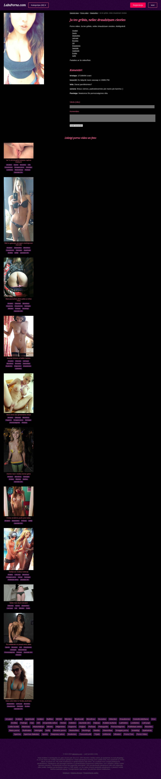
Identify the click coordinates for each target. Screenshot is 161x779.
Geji (32, 723)
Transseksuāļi (85, 734)
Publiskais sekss (13, 579)
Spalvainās (147, 730)
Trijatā (96, 734)
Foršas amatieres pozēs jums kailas (19, 518)
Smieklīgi (135, 730)
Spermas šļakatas (31, 734)
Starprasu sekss (58, 734)
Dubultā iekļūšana (140, 719)
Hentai (20, 577)
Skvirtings (26, 308)
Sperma (17, 734)
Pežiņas (27, 170)
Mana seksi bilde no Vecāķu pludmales (19, 701)
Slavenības (26, 363)
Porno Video (142, 734)
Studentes (9, 306)
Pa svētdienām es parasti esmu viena (18, 644)
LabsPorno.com (15, 5)
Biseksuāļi (79, 719)
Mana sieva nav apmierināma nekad (19, 415)
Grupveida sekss (50, 723)
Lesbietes (10, 170)
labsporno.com (77, 754)
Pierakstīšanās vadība (90, 773)
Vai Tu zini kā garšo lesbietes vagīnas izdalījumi (18, 161)
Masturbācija (19, 170)
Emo (153, 719)
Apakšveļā (27, 250)
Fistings (23, 723)
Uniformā (107, 734)
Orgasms (8, 420)
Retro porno (14, 730)
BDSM (59, 719)
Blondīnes (27, 247)
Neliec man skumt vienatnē (19, 603)
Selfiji (16, 252)
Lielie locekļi (14, 727)
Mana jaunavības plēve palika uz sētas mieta (19, 300)
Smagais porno (19, 167)
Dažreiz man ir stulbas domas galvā (19, 474)
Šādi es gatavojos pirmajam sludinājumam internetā (19, 244)
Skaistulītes (17, 247)
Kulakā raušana (109, 723)
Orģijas (82, 727)
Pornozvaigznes (15, 422)
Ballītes (25, 479)
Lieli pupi (26, 361)
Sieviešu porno (59, 730)
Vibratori (18, 655)
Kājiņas (97, 723)
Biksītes (10, 308)
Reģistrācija (138, 5)
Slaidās (96, 730)
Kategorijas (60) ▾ (38, 5)
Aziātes (40, 719)
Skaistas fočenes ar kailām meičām (18, 358)
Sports (16, 165)
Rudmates (27, 730)
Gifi (29, 165)
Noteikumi (66, 773)
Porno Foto (128, 734)
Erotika (10, 252)
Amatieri (9, 165)
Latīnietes (18, 368)
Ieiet (152, 5)
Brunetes (23, 165)
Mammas (26, 727)
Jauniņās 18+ (18, 172)
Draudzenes (8, 167)
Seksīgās (29, 167)
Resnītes (148, 727)
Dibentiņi (18, 303)
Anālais (10, 574)
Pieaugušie (103, 727)
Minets (50, 727)
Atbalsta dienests (76, 773)
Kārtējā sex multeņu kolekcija (18, 572)
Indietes (72, 723)
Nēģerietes (17, 366)
